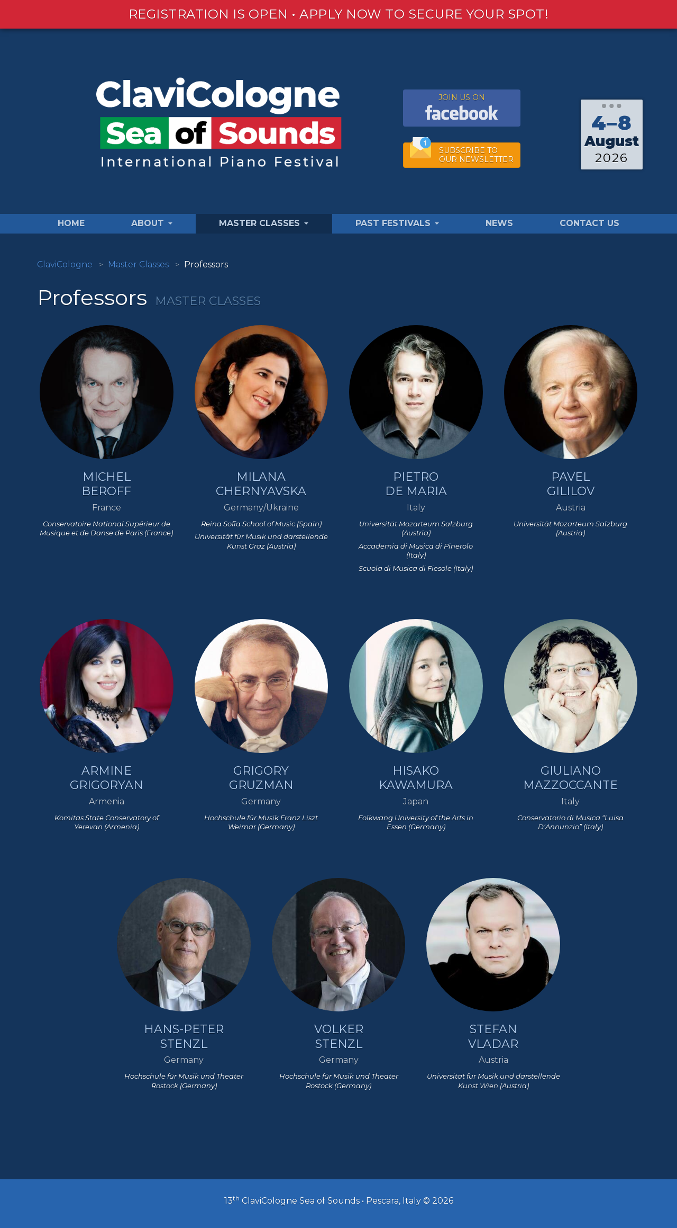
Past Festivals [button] (397, 223)
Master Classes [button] (263, 223)
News (499, 223)
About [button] (151, 223)
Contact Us (589, 223)
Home (71, 223)
